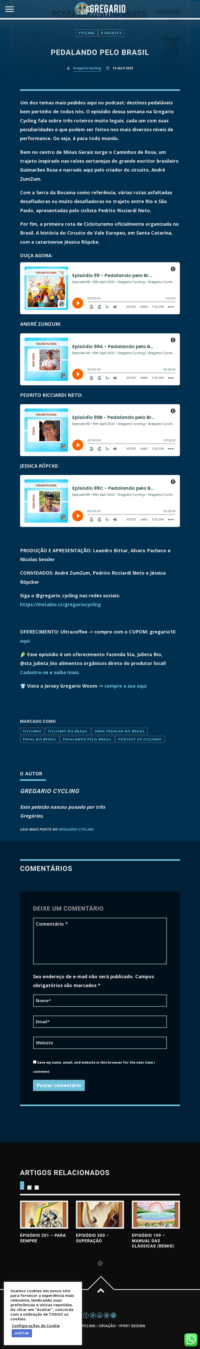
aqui (25, 641)
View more (44, 1215)
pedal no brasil (39, 739)
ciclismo (32, 731)
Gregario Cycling (76, 830)
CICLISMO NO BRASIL (68, 731)
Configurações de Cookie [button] (36, 1325)
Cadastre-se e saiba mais (49, 672)
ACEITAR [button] (22, 1333)
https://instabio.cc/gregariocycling (60, 604)
